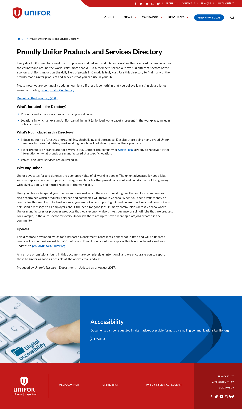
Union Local (125, 149)
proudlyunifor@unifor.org (57, 90)
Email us (100, 338)
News (128, 17)
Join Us (108, 17)
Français (206, 4)
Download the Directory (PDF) (37, 98)
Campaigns (150, 17)
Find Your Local (209, 17)
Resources (176, 17)
